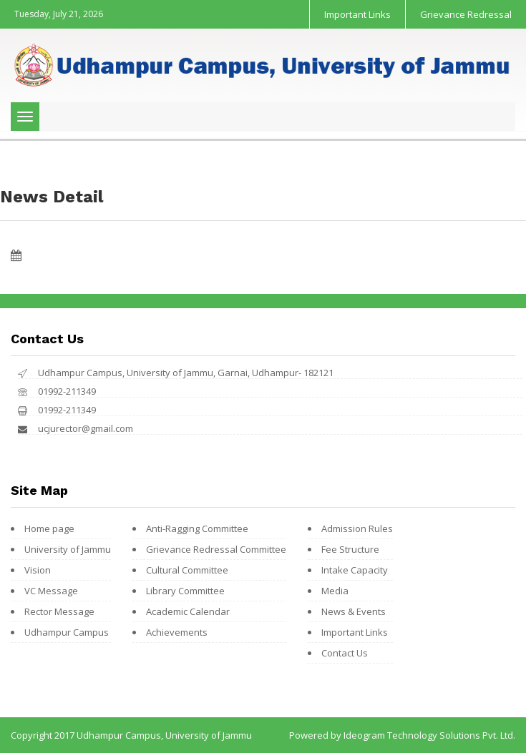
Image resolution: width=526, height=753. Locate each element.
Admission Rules (357, 528)
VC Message (51, 590)
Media (335, 590)
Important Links (357, 14)
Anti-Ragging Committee (197, 528)
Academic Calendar (188, 611)
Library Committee (185, 590)
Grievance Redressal (466, 14)
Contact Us (344, 652)
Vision (37, 569)
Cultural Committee (187, 569)
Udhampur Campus (66, 632)
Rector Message (59, 611)
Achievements (177, 632)
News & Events (353, 611)
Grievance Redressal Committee (216, 549)
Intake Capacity (354, 569)
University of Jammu (67, 549)
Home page (49, 528)
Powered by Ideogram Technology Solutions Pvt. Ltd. (402, 735)
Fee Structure (350, 549)
